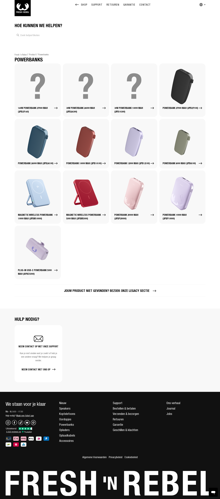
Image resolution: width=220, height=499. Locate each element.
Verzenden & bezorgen (126, 414)
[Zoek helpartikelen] (51, 35)
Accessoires (66, 441)
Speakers (64, 408)
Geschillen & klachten (125, 430)
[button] (38, 353)
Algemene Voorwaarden (94, 457)
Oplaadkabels (67, 435)
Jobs (169, 414)
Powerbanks (43, 54)
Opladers (64, 430)
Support (117, 403)
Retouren (118, 419)
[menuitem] (96, 5)
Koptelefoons (67, 414)
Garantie (118, 424)
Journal (170, 408)
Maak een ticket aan (25, 415)
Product (32, 54)
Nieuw (62, 403)
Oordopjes (65, 419)
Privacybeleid (115, 457)
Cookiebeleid (131, 457)
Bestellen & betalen (124, 408)
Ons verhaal (173, 403)
